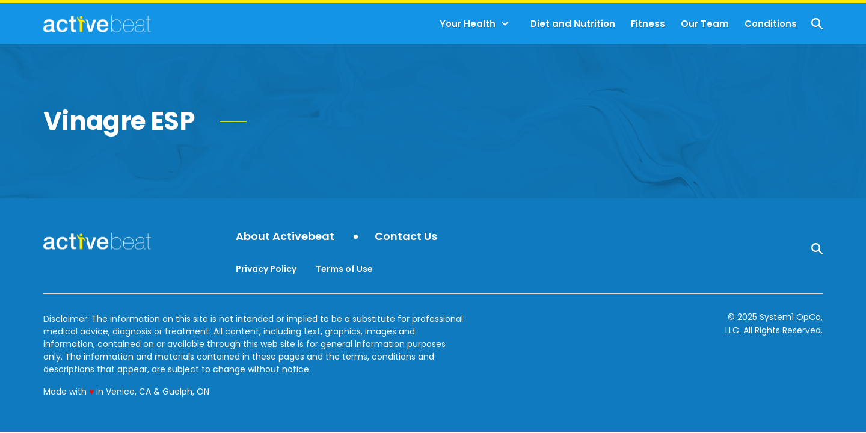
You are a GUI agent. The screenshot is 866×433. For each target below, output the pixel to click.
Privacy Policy (266, 269)
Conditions (771, 24)
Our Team (705, 24)
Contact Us (406, 236)
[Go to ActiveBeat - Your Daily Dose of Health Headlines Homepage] (97, 23)
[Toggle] (505, 24)
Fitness (648, 24)
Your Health (468, 24)
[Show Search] (817, 23)
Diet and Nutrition (572, 24)
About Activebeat (285, 236)
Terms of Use (344, 269)
